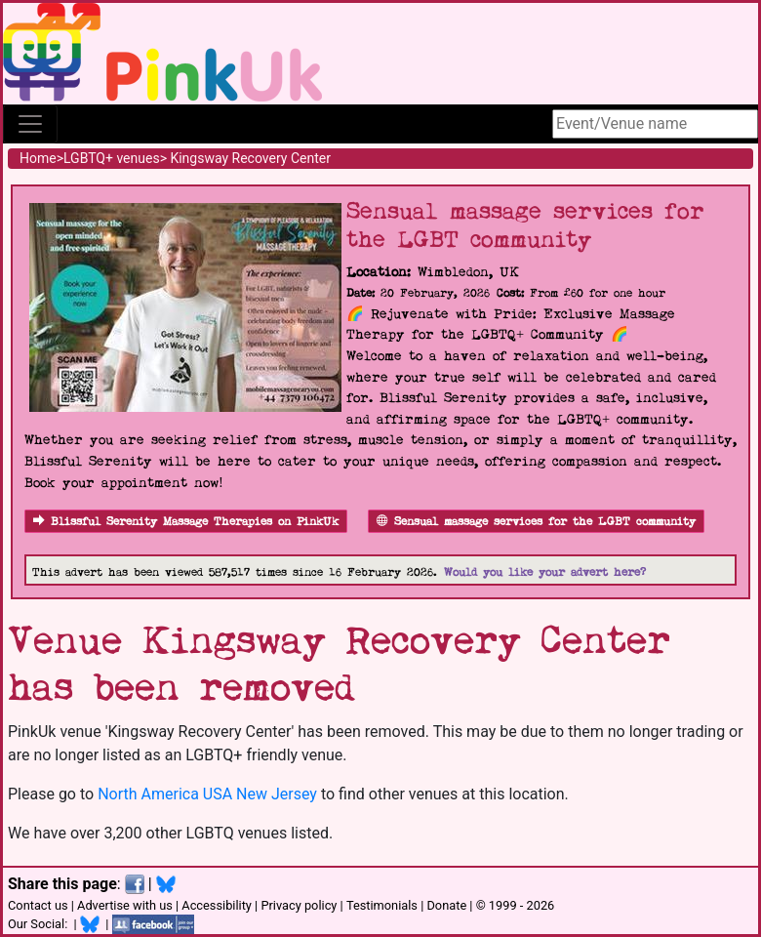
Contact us (38, 905)
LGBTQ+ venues (111, 158)
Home (38, 158)
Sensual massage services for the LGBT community (536, 521)
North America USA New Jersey (207, 794)
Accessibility (216, 905)
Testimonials (382, 905)
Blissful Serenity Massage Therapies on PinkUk (186, 521)
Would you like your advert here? (545, 572)
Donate (446, 905)
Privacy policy (298, 905)
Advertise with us (125, 905)
